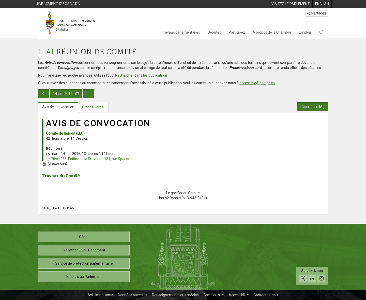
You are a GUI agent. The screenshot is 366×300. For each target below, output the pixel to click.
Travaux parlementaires (181, 32)
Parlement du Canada (58, 4)
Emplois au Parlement (84, 277)
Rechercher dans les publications (141, 75)
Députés (214, 32)
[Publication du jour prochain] (88, 93)
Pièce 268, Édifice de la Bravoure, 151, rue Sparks (90, 159)
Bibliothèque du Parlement (84, 250)
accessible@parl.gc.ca (257, 83)
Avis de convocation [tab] (58, 107)
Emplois (305, 32)
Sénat (84, 237)
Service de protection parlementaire (84, 263)
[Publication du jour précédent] (43, 93)
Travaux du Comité (61, 175)
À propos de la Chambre (272, 32)
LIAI (46, 52)
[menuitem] (290, 4)
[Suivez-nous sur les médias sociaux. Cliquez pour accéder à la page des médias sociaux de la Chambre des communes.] (312, 276)
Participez (237, 32)
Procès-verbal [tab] (93, 107)
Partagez (316, 13)
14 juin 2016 (66, 94)
